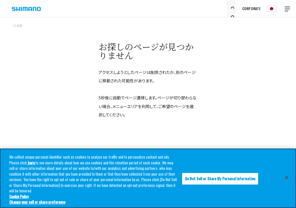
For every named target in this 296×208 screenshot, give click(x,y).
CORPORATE (251, 8)
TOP (279, 29)
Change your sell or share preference (37, 202)
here (31, 163)
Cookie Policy (19, 196)
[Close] (286, 177)
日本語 (18, 25)
